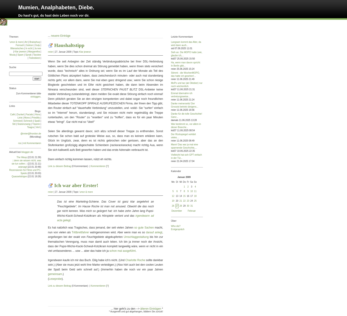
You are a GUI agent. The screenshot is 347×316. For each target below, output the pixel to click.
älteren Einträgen (151, 308)
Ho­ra (37, 114)
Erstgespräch (177, 229)
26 (173, 206)
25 (195, 201)
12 (173, 196)
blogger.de (27, 152)
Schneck (28, 121)
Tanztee (37, 55)
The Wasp (22, 157)
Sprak (28, 55)
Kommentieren (98, 166)
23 (188, 201)
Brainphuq (34, 42)
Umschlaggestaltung (136, 237)
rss (19, 143)
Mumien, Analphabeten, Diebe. (56, 7)
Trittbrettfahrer (80, 232)
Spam (21, 55)
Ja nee (37, 48)
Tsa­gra (30, 127)
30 (188, 206)
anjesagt (22, 167)
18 (195, 196)
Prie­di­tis (36, 117)
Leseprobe (55, 278)
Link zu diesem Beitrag (59, 166)
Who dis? (176, 226)
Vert (38, 127)
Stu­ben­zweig (23, 124)
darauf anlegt (154, 232)
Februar (192, 211)
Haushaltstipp (69, 45)
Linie (20, 117)
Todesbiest (34, 58)
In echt (29, 48)
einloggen (35, 96)
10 (191, 191)
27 (177, 206)
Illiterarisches (17, 48)
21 (180, 201)
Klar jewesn (85, 52)
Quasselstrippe (19, 176)
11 (195, 191)
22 (184, 201)
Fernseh (20, 45)
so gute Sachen (144, 227)
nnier (50, 52)
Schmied (17, 121)
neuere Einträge (60, 35)
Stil (14, 124)
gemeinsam (55, 274)
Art (26, 42)
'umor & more (86, 192)
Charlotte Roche (135, 260)
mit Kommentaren (32, 143)
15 (184, 196)
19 (173, 201)
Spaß (37, 121)
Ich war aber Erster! (76, 185)
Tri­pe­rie (36, 124)
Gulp (37, 45)
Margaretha (34, 51)
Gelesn (29, 45)
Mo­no (27, 117)
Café (12, 114)
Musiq (13, 55)
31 (191, 206)
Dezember (176, 211)
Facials (29, 114)
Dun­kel (20, 114)
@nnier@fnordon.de (31, 133)
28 (180, 206)
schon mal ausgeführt (122, 250)
